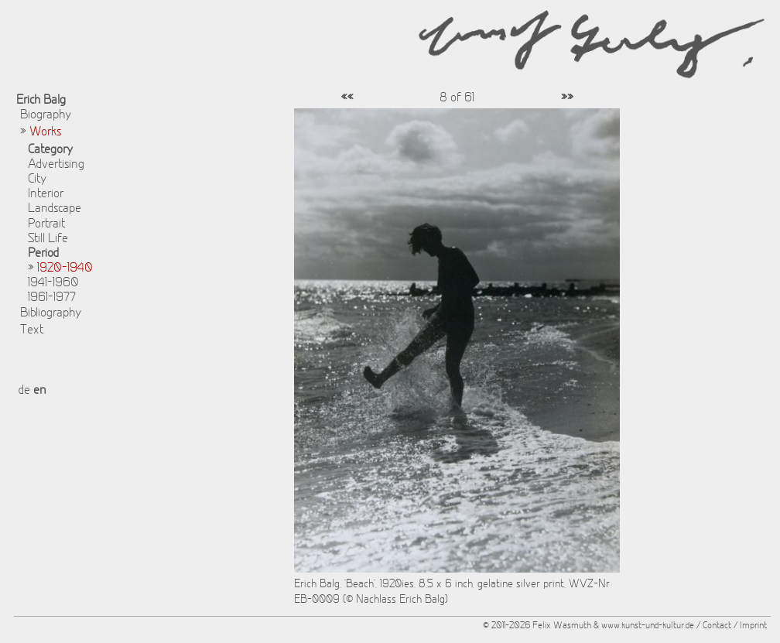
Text (31, 330)
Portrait (46, 224)
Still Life (48, 239)
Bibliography (50, 313)
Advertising (56, 165)
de (24, 391)
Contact (717, 626)
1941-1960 (53, 283)
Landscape (54, 209)
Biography (45, 115)
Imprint (753, 626)
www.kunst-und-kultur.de (647, 626)
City (37, 179)
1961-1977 (52, 298)
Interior (45, 194)
